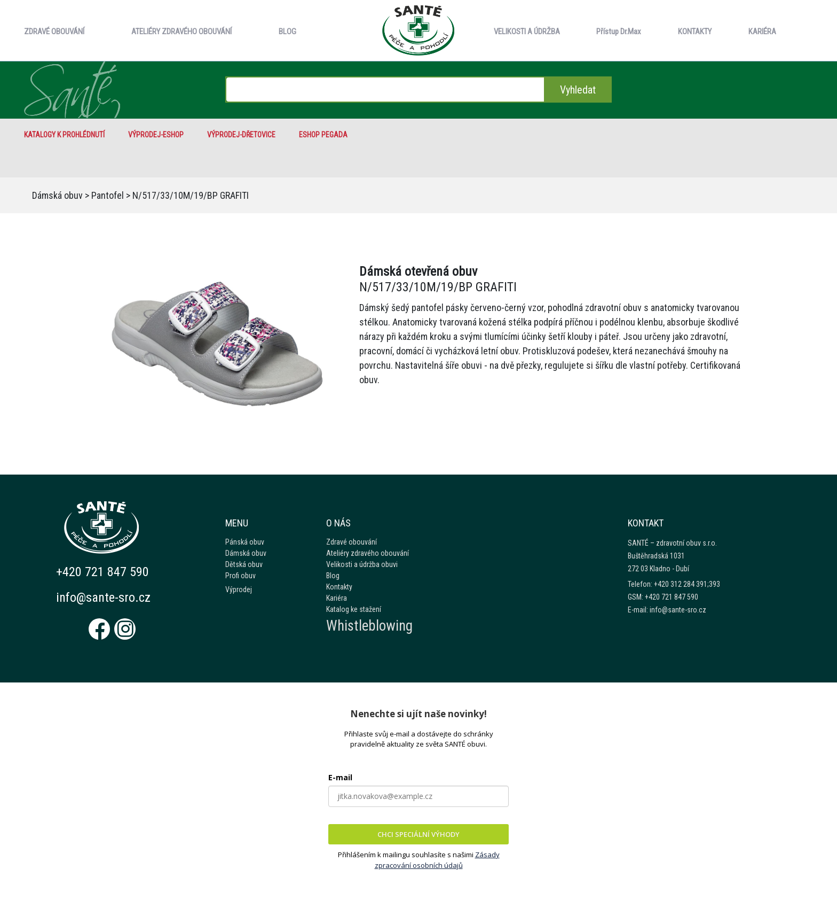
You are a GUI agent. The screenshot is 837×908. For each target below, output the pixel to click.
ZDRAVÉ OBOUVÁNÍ (54, 31)
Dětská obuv (244, 564)
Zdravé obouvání (351, 542)
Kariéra (336, 598)
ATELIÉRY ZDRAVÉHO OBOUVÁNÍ (181, 31)
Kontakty (339, 587)
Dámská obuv (57, 195)
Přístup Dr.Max (618, 31)
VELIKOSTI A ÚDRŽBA (527, 31)
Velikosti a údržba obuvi (362, 564)
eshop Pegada (323, 134)
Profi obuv (240, 575)
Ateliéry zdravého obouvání (367, 553)
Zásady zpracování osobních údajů (437, 860)
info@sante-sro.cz (103, 597)
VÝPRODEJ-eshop (156, 134)
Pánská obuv (244, 542)
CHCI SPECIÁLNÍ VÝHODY (418, 834)
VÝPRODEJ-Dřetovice (241, 134)
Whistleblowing (369, 625)
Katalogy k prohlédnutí (64, 134)
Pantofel (107, 195)
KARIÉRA (762, 31)
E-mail (340, 777)
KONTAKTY (695, 31)
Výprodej (238, 589)
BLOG (287, 31)
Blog (332, 575)
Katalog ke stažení (353, 609)
